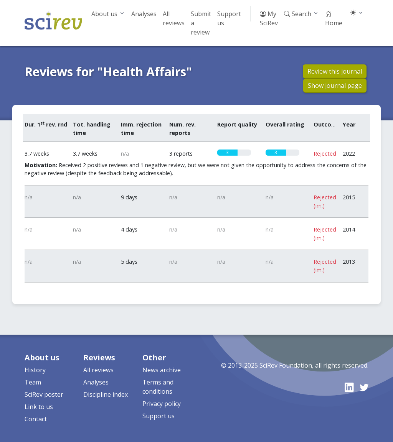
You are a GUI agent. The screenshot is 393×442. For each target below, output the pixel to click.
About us (104, 14)
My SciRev (269, 18)
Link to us (39, 407)
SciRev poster (44, 394)
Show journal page (335, 85)
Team (33, 382)
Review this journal (334, 71)
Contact (36, 419)
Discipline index (105, 394)
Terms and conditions (157, 387)
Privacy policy (161, 403)
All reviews (174, 18)
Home (333, 18)
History (35, 370)
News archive (161, 370)
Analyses (144, 14)
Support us (229, 18)
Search (297, 14)
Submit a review (201, 23)
